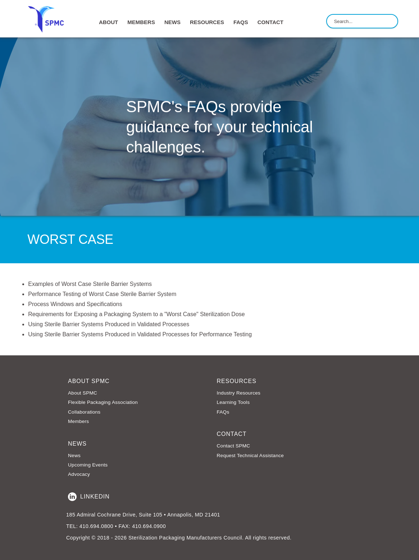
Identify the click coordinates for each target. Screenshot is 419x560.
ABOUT (108, 22)
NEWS (172, 22)
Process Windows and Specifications (75, 304)
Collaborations (84, 412)
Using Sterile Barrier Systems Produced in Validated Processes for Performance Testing (140, 334)
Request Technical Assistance (250, 455)
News (74, 455)
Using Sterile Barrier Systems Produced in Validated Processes (108, 324)
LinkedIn (89, 496)
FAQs (240, 22)
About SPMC (82, 393)
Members (78, 421)
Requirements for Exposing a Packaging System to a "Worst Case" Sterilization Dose (136, 314)
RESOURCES (207, 22)
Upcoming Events (88, 465)
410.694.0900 (149, 526)
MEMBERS (141, 22)
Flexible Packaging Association (103, 402)
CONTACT (270, 22)
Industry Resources (239, 393)
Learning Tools (233, 402)
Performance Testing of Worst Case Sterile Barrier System (102, 294)
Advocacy (79, 474)
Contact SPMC (233, 446)
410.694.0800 (96, 526)
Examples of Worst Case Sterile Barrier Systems (90, 284)
